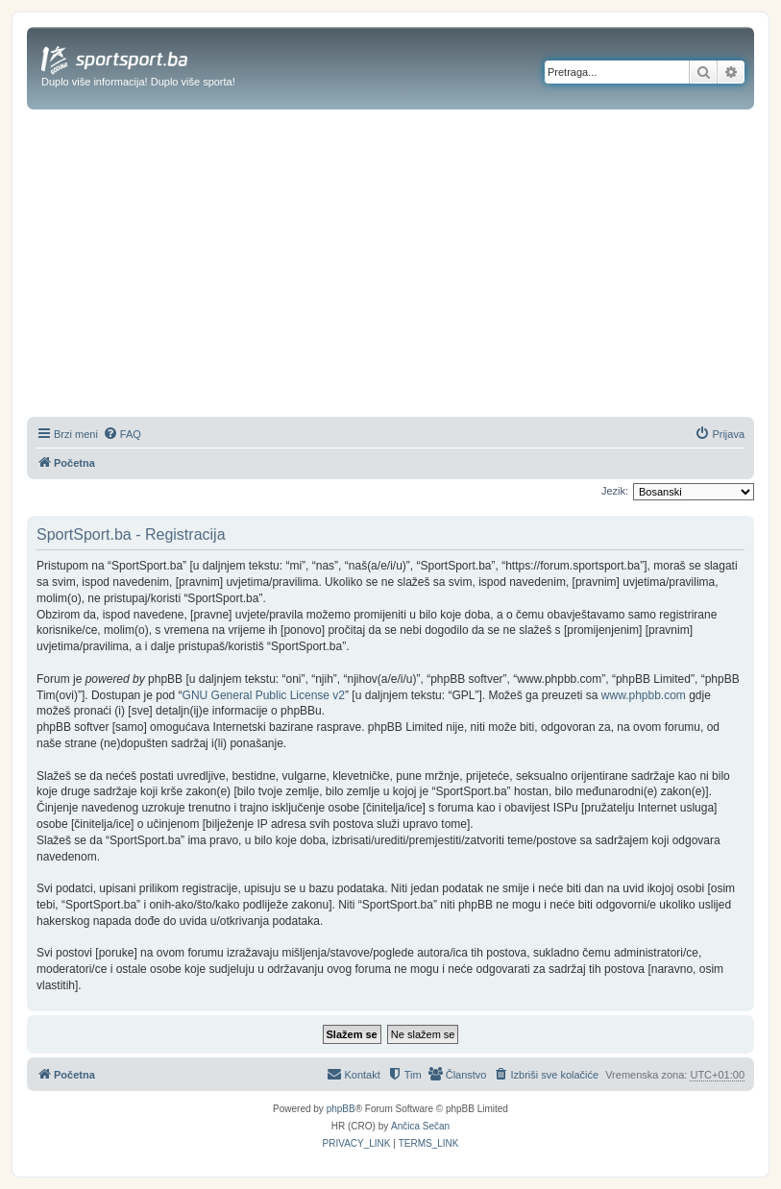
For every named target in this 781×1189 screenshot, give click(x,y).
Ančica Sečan (420, 1126)
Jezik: (614, 491)
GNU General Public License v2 (264, 695)
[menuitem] (122, 434)
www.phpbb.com (643, 695)
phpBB (341, 1109)
